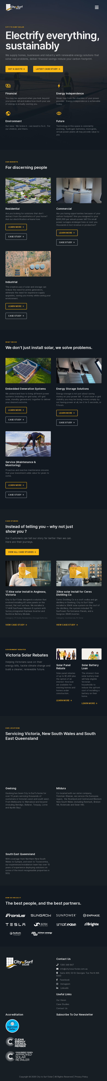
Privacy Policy (81, 1076)
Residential (27, 618)
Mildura (61, 788)
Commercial (70, 618)
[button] (28, 573)
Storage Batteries (39, 618)
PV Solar (17, 618)
